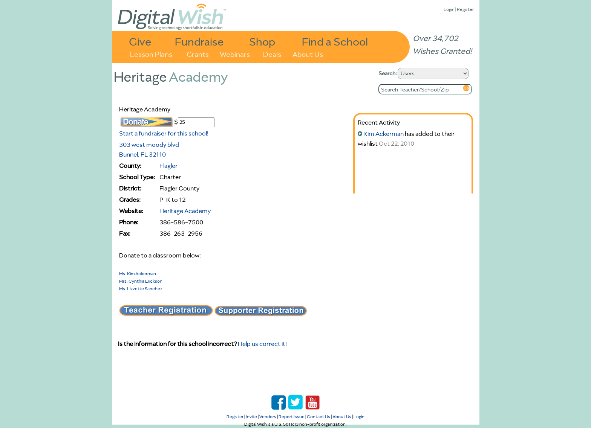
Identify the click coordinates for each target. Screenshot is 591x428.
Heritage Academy (185, 211)
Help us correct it (261, 344)
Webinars (235, 53)
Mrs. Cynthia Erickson (140, 281)
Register (465, 9)
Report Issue (292, 416)
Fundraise (199, 41)
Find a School (335, 41)
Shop (262, 41)
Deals (272, 53)
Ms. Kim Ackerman (137, 273)
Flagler (168, 165)
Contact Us (318, 416)
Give (140, 41)
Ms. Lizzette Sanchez (140, 288)
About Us (307, 53)
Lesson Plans (151, 53)
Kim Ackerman (383, 133)
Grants (198, 53)
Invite (251, 416)
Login (449, 9)
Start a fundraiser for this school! (163, 133)
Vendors (267, 416)
